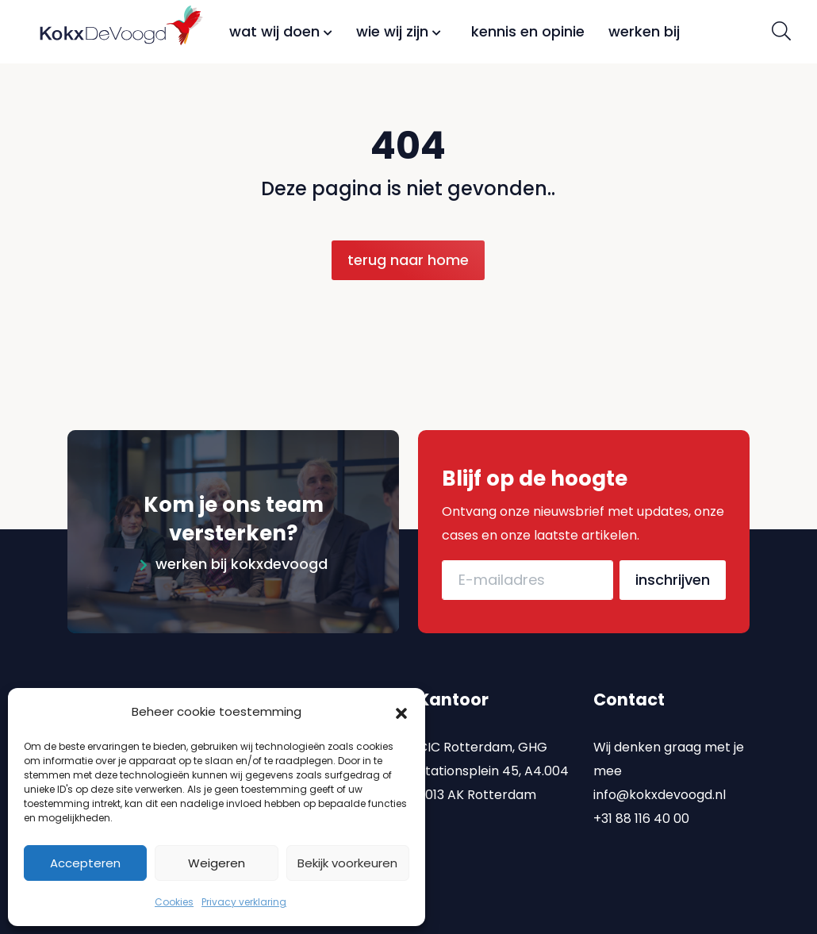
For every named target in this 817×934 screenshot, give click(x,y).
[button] (401, 712)
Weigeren (216, 863)
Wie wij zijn (398, 31)
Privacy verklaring (243, 902)
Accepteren (85, 863)
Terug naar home (408, 260)
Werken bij (644, 31)
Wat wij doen (280, 31)
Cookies (174, 902)
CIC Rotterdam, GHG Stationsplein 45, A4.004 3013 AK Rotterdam (493, 754)
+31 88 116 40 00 (641, 802)
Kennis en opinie (528, 31)
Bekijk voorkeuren (347, 863)
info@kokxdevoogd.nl (659, 778)
